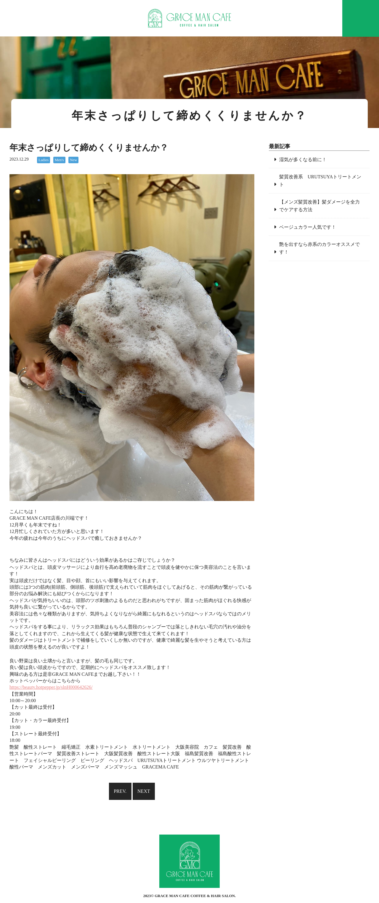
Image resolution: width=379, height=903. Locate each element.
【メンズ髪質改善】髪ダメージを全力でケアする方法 (319, 205)
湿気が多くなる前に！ (303, 159)
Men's (59, 160)
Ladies (43, 160)
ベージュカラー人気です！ (307, 227)
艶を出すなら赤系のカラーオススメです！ (319, 248)
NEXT (143, 791)
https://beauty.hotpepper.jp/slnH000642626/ (51, 687)
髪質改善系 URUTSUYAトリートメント (320, 180)
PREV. (120, 791)
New (73, 160)
